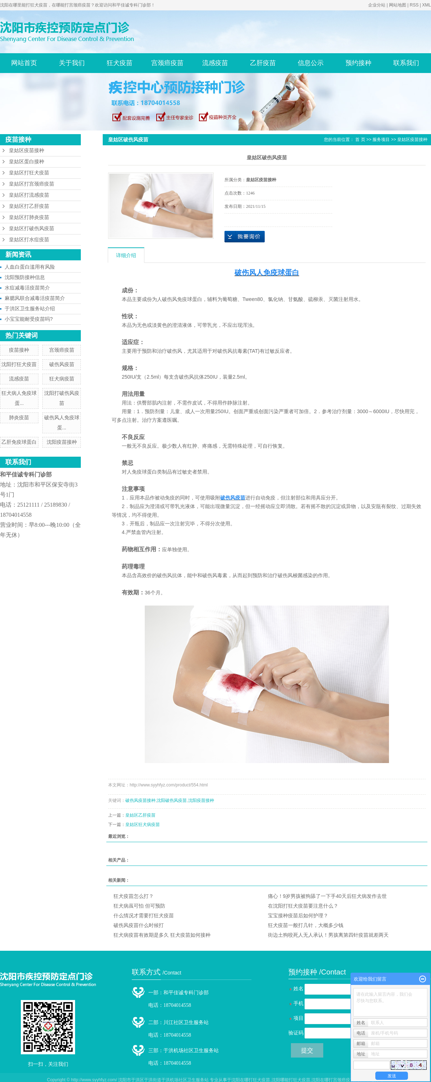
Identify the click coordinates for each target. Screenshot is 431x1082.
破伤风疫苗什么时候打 (138, 925)
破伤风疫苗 (61, 364)
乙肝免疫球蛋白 (19, 442)
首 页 (360, 139)
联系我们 (406, 63)
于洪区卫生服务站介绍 (30, 308)
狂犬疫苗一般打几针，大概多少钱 (305, 925)
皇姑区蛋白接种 (26, 161)
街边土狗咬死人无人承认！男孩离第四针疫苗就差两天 (328, 935)
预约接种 (358, 63)
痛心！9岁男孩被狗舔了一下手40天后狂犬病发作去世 (327, 896)
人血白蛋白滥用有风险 (30, 267)
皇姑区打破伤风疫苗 (31, 228)
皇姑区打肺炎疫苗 (29, 217)
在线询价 (244, 236)
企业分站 (376, 5)
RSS (414, 5)
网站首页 (24, 63)
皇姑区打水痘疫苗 (29, 239)
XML (426, 5)
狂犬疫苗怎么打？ (133, 896)
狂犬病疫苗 (61, 379)
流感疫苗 (215, 63)
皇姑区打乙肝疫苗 (29, 206)
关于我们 (72, 63)
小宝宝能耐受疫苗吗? (29, 319)
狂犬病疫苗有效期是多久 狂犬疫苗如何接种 (161, 935)
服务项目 (381, 139)
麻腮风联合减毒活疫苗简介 (35, 298)
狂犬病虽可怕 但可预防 (139, 906)
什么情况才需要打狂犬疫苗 (143, 915)
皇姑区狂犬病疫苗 (142, 824)
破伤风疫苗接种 (140, 800)
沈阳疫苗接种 (62, 442)
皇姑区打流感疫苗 (29, 195)
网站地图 (397, 5)
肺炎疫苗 (19, 417)
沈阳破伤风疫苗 (172, 800)
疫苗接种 (19, 350)
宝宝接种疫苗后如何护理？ (298, 915)
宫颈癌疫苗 (167, 63)
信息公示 (311, 63)
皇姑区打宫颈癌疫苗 (31, 184)
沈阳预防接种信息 (25, 277)
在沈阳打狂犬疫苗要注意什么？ (303, 906)
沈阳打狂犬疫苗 (19, 364)
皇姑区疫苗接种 (26, 150)
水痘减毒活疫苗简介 (27, 288)
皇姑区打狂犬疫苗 (29, 172)
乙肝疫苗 (263, 63)
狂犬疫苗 (120, 63)
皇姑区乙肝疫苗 (140, 815)
